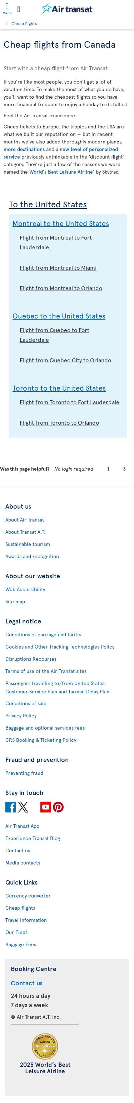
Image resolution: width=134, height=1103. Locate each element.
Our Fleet (16, 932)
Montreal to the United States (61, 223)
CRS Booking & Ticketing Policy (40, 739)
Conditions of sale (25, 703)
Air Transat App (22, 825)
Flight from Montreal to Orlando (61, 288)
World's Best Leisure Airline (61, 171)
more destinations (24, 149)
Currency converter (28, 895)
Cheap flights (24, 23)
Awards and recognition (32, 556)
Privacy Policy (20, 715)
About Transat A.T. (25, 531)
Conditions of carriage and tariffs (43, 634)
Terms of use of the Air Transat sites (45, 671)
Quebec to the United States (59, 316)
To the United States (48, 204)
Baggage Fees (20, 944)
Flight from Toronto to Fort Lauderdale (69, 402)
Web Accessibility (25, 589)
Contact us (17, 850)
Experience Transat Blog (32, 838)
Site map (15, 601)
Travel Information (26, 919)
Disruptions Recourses (30, 658)
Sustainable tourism (27, 544)
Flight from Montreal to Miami (58, 267)
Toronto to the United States (59, 388)
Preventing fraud (24, 772)
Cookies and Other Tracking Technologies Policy (59, 646)
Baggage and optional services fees (45, 727)
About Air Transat (24, 519)
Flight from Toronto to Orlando (59, 422)
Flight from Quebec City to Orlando (65, 360)
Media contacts (22, 862)
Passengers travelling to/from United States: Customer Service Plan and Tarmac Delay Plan (57, 687)
